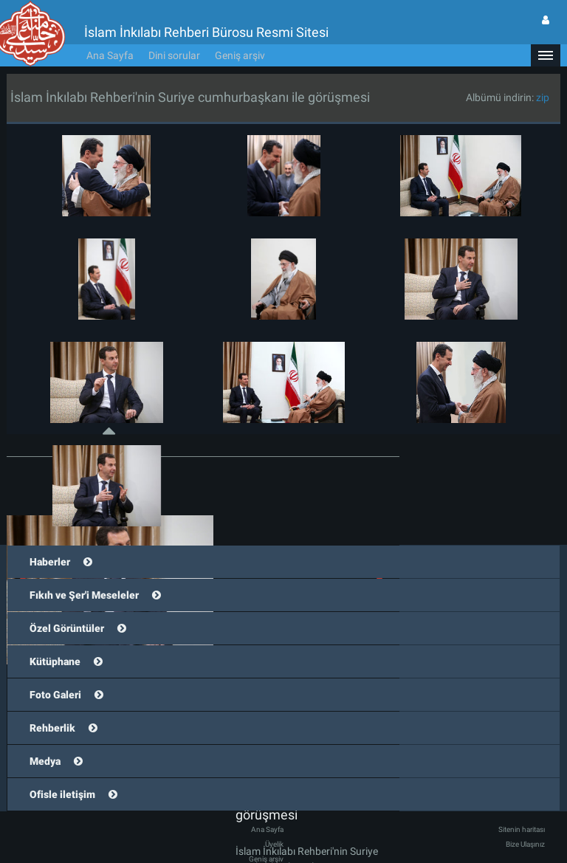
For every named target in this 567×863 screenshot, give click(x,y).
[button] (545, 33)
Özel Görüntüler (67, 606)
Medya (45, 739)
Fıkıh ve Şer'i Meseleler (84, 573)
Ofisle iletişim (62, 772)
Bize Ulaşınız (525, 822)
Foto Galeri (55, 672)
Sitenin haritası (521, 807)
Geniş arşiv (240, 33)
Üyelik (274, 822)
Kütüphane (55, 639)
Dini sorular (174, 33)
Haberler (50, 540)
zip (542, 75)
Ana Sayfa (110, 33)
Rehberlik (52, 706)
